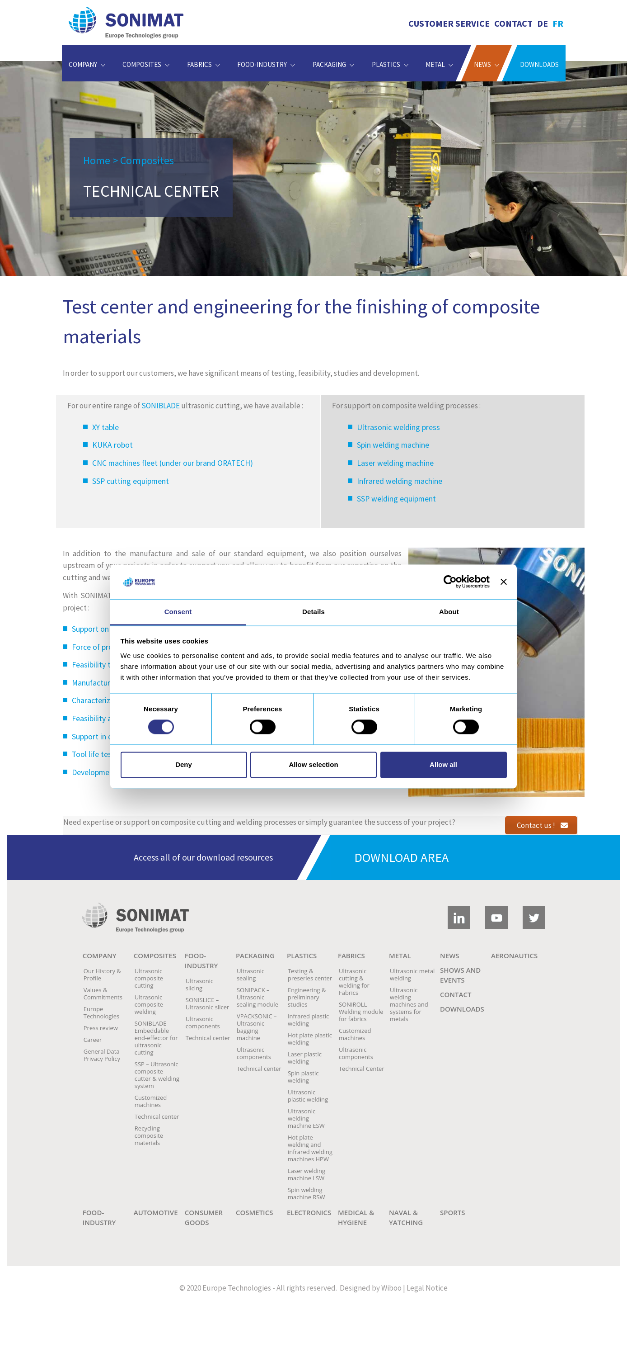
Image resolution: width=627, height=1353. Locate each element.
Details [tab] (313, 611)
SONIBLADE (160, 406)
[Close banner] (504, 582)
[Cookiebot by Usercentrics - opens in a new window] (450, 582)
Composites (147, 160)
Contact (513, 23)
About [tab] (449, 611)
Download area (401, 857)
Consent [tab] (178, 611)
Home (96, 160)
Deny (183, 764)
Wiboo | (393, 1288)
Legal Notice (427, 1288)
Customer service (449, 23)
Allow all (443, 764)
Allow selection (313, 764)
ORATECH (233, 463)
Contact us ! (542, 825)
